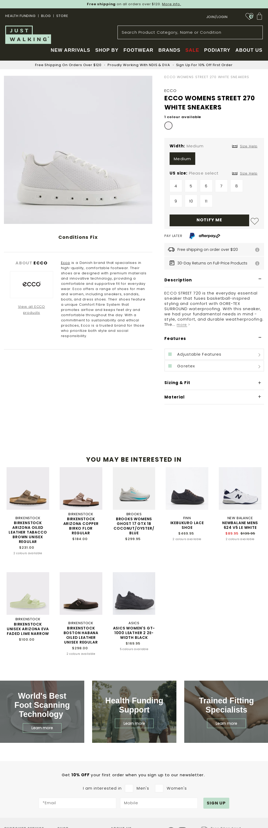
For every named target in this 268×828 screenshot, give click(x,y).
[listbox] (214, 159)
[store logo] (28, 35)
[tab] (214, 280)
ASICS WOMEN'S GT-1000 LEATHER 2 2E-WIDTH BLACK (134, 633)
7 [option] (221, 186)
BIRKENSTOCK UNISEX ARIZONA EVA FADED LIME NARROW (28, 629)
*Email (49, 803)
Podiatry (217, 50)
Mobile (131, 803)
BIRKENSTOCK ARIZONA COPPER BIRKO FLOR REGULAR (81, 526)
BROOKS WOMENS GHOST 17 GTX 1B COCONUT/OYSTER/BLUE (134, 526)
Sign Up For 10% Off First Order (204, 64)
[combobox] (190, 32)
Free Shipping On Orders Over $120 (68, 64)
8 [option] (236, 186)
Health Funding (20, 15)
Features (175, 338)
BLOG (46, 15)
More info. (171, 4)
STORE (62, 15)
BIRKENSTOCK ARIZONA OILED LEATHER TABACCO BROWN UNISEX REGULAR (28, 532)
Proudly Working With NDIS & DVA (139, 64)
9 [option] (176, 201)
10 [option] (191, 201)
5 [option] (191, 186)
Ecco (65, 262)
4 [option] (176, 186)
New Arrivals (70, 50)
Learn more (42, 728)
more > (183, 324)
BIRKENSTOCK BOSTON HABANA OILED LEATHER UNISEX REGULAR (81, 635)
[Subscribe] (216, 803)
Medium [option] (182, 158)
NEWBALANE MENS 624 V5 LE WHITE (240, 525)
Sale (192, 50)
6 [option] (206, 186)
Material (174, 397)
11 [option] (206, 201)
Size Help (249, 173)
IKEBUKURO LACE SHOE (187, 525)
